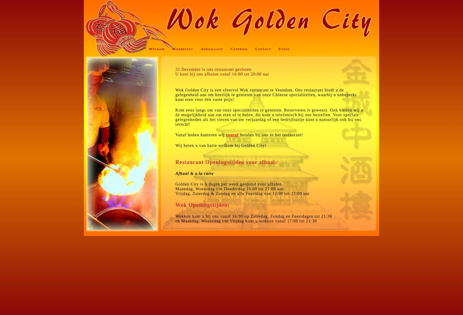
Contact (263, 49)
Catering (239, 49)
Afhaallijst (211, 49)
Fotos (284, 49)
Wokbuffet (182, 49)
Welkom (157, 49)
